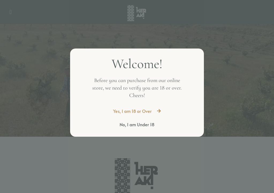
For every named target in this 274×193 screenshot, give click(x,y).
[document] (137, 96)
